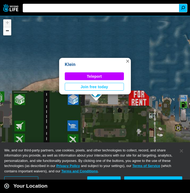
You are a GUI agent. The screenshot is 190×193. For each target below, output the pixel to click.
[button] (127, 61)
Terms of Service (146, 166)
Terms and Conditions (79, 171)
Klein (70, 64)
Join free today (94, 87)
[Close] (181, 151)
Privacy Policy (68, 166)
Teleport (94, 76)
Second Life (11, 8)
